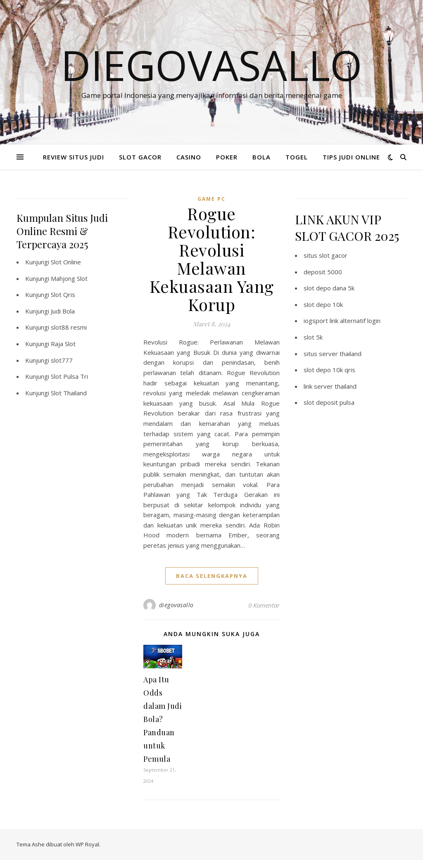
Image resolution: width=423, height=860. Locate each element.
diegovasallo (176, 605)
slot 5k (313, 337)
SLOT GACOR (140, 157)
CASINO (188, 157)
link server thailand (330, 386)
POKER (227, 157)
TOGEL (296, 157)
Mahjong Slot (69, 278)
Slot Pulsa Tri (69, 376)
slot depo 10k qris (329, 370)
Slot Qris (63, 294)
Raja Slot (63, 344)
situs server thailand (332, 353)
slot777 (62, 360)
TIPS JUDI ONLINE (351, 157)
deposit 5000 (323, 272)
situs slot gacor (325, 255)
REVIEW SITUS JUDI (73, 157)
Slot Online (66, 262)
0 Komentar (264, 605)
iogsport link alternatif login (342, 320)
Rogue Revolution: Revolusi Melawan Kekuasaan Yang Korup (212, 258)
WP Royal (87, 844)
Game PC (211, 198)
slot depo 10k (323, 304)
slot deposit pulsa (329, 402)
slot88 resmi (69, 327)
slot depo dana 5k (329, 288)
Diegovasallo (211, 65)
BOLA (261, 157)
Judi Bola (63, 311)
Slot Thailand (69, 393)
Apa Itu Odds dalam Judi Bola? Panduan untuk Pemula (162, 719)
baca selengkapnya (211, 576)
